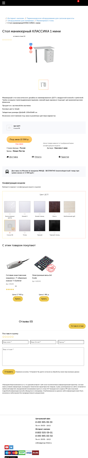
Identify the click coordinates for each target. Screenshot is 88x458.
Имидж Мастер (19, 151)
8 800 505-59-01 (44, 432)
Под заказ (19, 139)
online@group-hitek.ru (43, 443)
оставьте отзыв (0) (19, 36)
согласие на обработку (52, 372)
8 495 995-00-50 (44, 436)
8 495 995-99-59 (43, 422)
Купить (18, 299)
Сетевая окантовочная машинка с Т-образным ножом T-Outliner (16, 278)
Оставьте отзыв (77, 326)
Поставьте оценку (10, 333)
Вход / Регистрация (86, 3)
